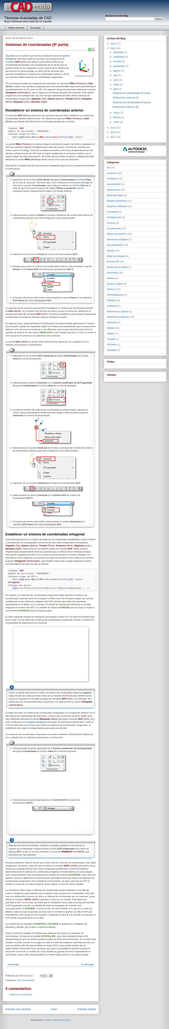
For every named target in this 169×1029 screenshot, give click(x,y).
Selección (112, 322)
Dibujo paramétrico (117, 234)
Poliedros (112, 300)
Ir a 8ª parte (13, 964)
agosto (117, 70)
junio (116, 80)
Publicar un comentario (21, 994)
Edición (111, 250)
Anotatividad (113, 184)
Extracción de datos (117, 267)
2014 (113, 48)
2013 (113, 127)
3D (18, 980)
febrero (117, 117)
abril (115, 89)
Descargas (35, 28)
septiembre (119, 66)
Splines (111, 328)
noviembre (119, 56)
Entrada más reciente (17, 1009)
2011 (113, 137)
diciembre (118, 52)
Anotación (112, 178)
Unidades (112, 344)
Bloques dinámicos (117, 200)
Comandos (112, 211)
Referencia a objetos (117, 311)
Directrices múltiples (117, 239)
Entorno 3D (113, 261)
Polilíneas (112, 306)
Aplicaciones (113, 189)
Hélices (111, 278)
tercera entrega (81, 182)
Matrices (111, 289)
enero (116, 122)
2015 (113, 43)
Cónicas (111, 223)
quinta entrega (36, 722)
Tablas (110, 333)
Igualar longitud (115, 283)
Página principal (16, 28)
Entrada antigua (86, 1009)
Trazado (111, 339)
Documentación (115, 245)
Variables (111, 350)
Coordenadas (28, 980)
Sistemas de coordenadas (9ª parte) (132, 93)
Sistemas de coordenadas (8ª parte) (132, 102)
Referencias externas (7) (126, 97)
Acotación (112, 173)
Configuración (114, 217)
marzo (116, 112)
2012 (113, 132)
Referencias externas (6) (126, 107)
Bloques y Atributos (117, 206)
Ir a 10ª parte (87, 964)
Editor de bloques (116, 256)
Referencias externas (118, 317)
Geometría (112, 272)
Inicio (54, 1009)
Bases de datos (115, 195)
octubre (117, 61)
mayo (116, 84)
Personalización (115, 294)
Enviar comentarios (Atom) (58, 1020)
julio (115, 75)
